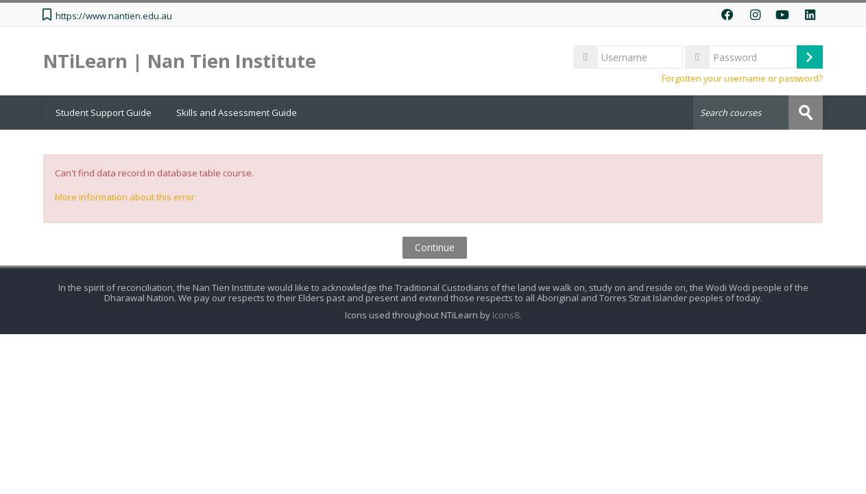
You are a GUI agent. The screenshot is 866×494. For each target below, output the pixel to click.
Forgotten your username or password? (742, 78)
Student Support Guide (104, 112)
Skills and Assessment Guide (236, 112)
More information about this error (125, 197)
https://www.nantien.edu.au (114, 16)
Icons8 (505, 315)
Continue (435, 247)
